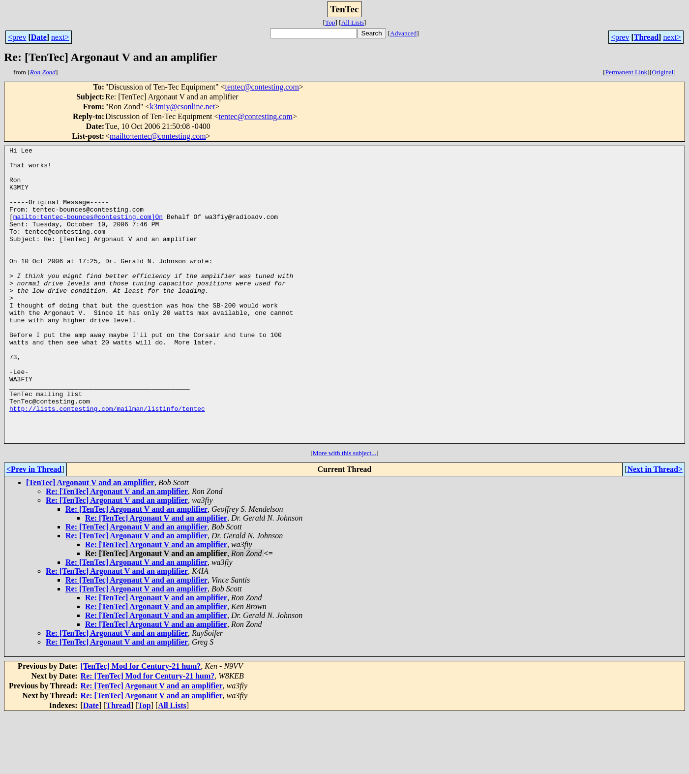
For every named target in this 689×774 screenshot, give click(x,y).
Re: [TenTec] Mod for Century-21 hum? (148, 735)
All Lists (352, 22)
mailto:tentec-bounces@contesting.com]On (88, 231)
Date (39, 37)
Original (662, 72)
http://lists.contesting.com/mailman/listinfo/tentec (107, 461)
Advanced (403, 33)
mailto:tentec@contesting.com (158, 136)
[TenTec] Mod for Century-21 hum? (141, 725)
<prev (17, 37)
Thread (646, 37)
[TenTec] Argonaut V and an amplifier (90, 541)
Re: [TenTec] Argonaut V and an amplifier (117, 550)
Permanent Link (626, 72)
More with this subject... (345, 512)
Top (330, 22)
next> (60, 37)
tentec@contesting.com (262, 87)
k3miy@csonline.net (182, 106)
